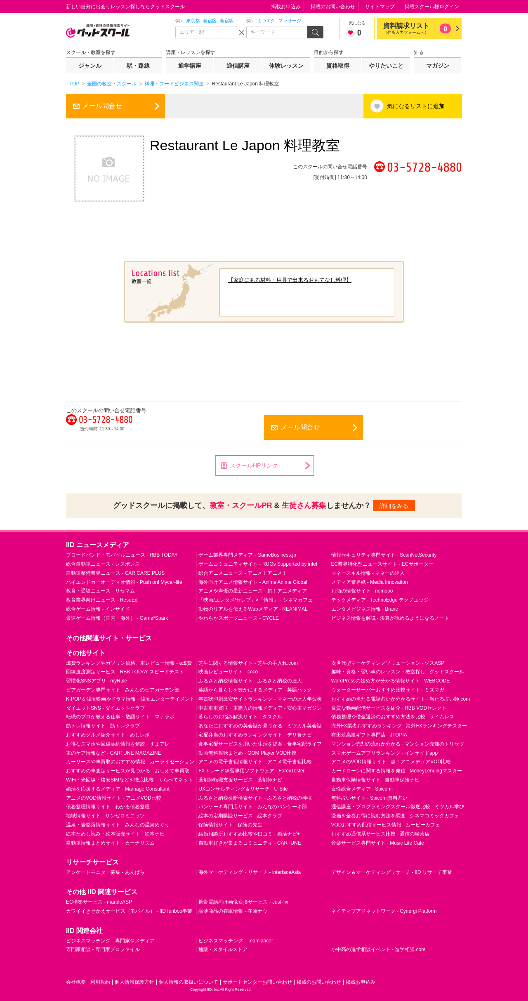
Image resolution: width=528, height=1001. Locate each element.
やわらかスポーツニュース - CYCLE (238, 618)
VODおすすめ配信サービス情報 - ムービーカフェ (386, 825)
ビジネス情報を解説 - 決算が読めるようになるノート (390, 618)
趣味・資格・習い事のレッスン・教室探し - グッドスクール (397, 672)
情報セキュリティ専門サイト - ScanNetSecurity (384, 555)
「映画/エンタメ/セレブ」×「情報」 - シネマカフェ (255, 600)
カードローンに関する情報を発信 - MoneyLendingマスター (396, 771)
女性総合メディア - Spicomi (362, 789)
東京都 (193, 20)
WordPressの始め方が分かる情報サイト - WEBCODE (390, 681)
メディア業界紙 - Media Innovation (369, 582)
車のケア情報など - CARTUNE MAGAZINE (113, 753)
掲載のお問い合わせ (333, 6)
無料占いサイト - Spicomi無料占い (369, 798)
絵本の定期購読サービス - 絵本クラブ (240, 816)
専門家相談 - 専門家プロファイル (103, 949)
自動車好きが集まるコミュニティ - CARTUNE (249, 843)
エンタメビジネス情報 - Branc (364, 609)
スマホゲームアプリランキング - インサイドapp (384, 753)
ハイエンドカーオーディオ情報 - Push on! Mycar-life (124, 582)
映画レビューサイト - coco (228, 672)
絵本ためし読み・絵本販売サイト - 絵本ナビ (115, 834)
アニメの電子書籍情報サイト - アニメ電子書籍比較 (255, 762)
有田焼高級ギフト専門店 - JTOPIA (369, 735)
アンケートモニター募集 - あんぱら (105, 872)
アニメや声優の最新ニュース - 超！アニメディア (252, 591)
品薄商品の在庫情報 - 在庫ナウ (232, 911)
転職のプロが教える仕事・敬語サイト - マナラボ (120, 717)
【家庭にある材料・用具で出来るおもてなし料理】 (289, 280)
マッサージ (289, 20)
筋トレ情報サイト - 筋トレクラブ (103, 726)
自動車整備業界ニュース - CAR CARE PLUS (115, 573)
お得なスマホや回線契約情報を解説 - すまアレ (118, 744)
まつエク (266, 20)
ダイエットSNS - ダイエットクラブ (105, 708)
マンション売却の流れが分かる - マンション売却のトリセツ (397, 744)
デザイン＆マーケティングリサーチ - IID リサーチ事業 (391, 872)
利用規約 (100, 982)
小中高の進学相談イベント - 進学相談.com (378, 949)
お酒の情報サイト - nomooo (362, 591)
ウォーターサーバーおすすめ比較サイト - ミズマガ (388, 690)
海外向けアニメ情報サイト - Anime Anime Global (252, 582)
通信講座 (238, 65)
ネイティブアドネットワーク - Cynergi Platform (384, 911)
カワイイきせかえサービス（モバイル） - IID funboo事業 (129, 911)
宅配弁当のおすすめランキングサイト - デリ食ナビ (255, 735)
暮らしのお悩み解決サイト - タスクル (240, 717)
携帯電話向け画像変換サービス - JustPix (243, 902)
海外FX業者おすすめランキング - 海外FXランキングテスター (399, 726)
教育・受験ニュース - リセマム (100, 591)
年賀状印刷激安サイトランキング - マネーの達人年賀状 (260, 699)
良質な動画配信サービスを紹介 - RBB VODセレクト (389, 708)
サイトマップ (380, 6)
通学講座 (189, 65)
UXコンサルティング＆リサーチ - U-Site (243, 789)
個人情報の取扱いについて (188, 982)
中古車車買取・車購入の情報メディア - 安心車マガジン (260, 708)
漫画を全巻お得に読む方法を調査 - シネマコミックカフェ (395, 816)
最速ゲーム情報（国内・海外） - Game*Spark (117, 618)
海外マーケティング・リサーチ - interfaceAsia (249, 872)
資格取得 (337, 65)
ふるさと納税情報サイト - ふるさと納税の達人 (250, 681)
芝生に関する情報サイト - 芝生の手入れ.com (248, 663)
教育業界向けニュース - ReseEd (101, 600)
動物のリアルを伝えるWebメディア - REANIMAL (252, 609)
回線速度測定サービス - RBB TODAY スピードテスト (125, 672)
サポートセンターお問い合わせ (257, 982)
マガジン (437, 65)
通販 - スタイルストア (223, 949)
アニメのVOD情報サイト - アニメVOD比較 (113, 798)
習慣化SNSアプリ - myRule (96, 681)
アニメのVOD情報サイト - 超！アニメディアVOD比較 (391, 762)
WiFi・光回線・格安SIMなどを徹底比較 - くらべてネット (129, 780)
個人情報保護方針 (134, 982)
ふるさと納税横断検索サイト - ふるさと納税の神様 (255, 798)
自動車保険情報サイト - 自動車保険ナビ (375, 780)
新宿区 (210, 20)
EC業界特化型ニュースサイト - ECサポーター (382, 564)
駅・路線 (138, 65)
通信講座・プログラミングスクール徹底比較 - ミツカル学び (397, 807)
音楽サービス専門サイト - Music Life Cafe (377, 843)
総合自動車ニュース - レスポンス (103, 564)
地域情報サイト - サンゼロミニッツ (105, 816)
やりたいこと (386, 65)
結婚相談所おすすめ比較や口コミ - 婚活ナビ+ (249, 834)
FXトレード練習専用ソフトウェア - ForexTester (251, 771)
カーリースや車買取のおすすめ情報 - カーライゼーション (130, 762)
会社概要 (76, 982)
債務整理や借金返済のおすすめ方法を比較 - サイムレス (393, 717)
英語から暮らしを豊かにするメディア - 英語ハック (255, 690)
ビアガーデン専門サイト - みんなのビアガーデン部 (122, 690)
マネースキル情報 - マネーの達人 (368, 573)
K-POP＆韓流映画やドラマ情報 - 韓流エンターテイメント (130, 699)
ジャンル (89, 65)
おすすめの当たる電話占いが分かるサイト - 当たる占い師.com (400, 699)
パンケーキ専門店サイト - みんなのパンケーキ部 (252, 807)
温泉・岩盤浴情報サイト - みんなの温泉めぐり (118, 825)
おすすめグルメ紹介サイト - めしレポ (108, 735)
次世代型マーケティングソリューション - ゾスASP (388, 663)
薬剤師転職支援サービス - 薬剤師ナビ (240, 780)
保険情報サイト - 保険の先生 (230, 825)
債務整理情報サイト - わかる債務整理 (108, 807)
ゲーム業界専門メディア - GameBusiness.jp (247, 555)
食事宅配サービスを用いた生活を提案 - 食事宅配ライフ (260, 744)
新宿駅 (226, 20)
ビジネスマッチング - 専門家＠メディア (110, 941)
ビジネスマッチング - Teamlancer (235, 941)
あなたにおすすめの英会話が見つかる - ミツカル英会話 (260, 726)
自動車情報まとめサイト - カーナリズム (110, 843)
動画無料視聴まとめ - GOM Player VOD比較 (247, 753)
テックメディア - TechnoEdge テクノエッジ (380, 600)
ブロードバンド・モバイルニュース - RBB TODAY (122, 555)
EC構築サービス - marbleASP (99, 902)
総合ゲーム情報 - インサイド (98, 609)
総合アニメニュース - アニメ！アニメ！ (242, 573)
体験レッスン (286, 65)
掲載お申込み (286, 6)
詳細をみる (394, 506)
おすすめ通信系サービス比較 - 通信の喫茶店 (380, 834)
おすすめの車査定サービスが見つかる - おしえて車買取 (127, 771)
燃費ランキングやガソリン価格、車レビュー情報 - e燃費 (129, 663)
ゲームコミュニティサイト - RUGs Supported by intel (257, 564)
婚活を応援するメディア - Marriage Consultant (118, 789)
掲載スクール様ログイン (432, 6)
